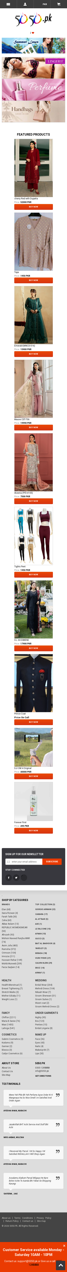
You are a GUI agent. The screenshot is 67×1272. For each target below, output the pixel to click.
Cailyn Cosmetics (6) (12, 1053)
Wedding (41, 980)
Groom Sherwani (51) (45, 995)
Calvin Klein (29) (43, 963)
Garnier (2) (7, 1046)
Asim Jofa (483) (10, 945)
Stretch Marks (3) (10, 992)
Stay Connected (15, 870)
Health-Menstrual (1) (12, 985)
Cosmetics (9, 1034)
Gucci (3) (39, 938)
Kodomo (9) (7, 1042)
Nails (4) (39, 1046)
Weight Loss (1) (9, 999)
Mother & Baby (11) (11, 995)
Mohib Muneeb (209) (12, 963)
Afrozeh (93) (8, 934)
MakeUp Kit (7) (42, 1050)
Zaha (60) (6, 920)
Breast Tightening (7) (12, 988)
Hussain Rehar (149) (12, 960)
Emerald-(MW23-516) (24, 345)
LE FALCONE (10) (43, 929)
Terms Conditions (23, 1218)
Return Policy (12, 1221)
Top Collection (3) (45, 904)
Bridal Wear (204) (43, 985)
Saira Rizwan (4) (10, 913)
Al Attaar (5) (41, 919)
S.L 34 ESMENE (21, 640)
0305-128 (42, 1068)
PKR (44, 4)
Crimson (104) (9, 953)
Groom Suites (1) (43, 999)
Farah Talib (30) (9, 916)
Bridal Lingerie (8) (44, 1028)
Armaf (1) (40, 973)
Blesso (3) (7, 1050)
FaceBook (8, 877)
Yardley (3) (41, 948)
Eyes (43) (39, 1042)
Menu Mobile (8, 4)
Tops (16, 272)
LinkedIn (24, 877)
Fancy (6, 1012)
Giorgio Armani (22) (45, 909)
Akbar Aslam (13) (10, 924)
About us (6, 1218)
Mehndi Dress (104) (45, 988)
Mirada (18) (41, 953)
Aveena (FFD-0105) (23, 493)
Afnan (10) (40, 934)
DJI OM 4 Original (22, 768)
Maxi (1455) (7, 1024)
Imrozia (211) (8, 956)
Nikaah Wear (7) (43, 992)
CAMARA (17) (41, 914)
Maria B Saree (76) (11, 1021)
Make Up (40, 1034)
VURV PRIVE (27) (43, 958)
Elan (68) (6, 909)
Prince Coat (20, 713)
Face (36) (39, 1039)
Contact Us (7, 1071)
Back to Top (60, 1265)
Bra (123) (39, 1021)
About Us (6, 1068)
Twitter (16, 877)
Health (6, 980)
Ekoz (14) (39, 968)
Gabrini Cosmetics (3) (12, 1039)
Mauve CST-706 (21, 419)
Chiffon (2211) (9, 1017)
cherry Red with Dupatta (26, 198)
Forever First (20, 822)
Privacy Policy (44, 1218)
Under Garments (46, 1012)
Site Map (6, 1075)
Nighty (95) (40, 1017)
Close (64, 1246)
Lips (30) (39, 1053)
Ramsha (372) (9, 949)
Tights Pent (20, 566)
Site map (41, 1221)
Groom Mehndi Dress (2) (47, 1006)
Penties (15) (41, 1024)
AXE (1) (38, 924)
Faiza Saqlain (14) (10, 967)
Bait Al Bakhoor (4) (45, 943)
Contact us (27, 1221)
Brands (6, 904)
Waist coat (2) (42, 1003)
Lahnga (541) (8, 1028)
